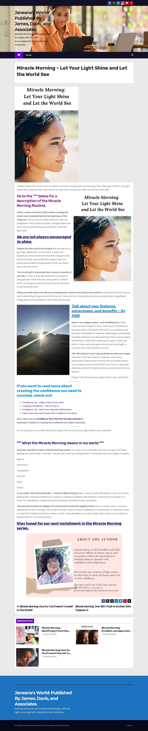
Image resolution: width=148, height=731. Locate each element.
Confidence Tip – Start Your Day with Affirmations (46, 409)
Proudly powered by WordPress (28, 725)
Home (28, 55)
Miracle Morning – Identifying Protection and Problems (55, 630)
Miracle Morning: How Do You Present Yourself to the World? (56, 653)
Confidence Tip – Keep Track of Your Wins (43, 402)
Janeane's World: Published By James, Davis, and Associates (43, 698)
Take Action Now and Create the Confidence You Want (49, 413)
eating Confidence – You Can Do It (41, 406)
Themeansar (63, 725)
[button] (132, 55)
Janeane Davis (49, 634)
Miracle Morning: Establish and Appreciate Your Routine (116, 630)
